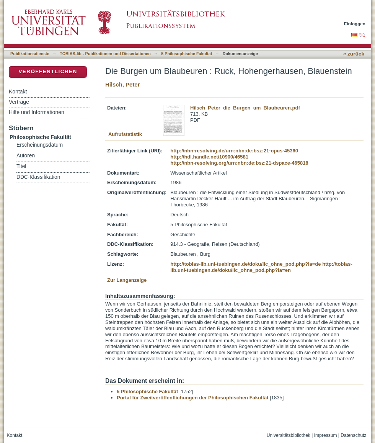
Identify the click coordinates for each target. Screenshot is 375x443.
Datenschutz (353, 435)
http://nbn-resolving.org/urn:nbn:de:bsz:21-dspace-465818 (239, 163)
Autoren (25, 156)
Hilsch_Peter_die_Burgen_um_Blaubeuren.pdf (245, 108)
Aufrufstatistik (125, 134)
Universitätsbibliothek (288, 435)
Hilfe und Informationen (36, 112)
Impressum (325, 435)
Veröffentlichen (47, 71)
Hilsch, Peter (122, 84)
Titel (21, 166)
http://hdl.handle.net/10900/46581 (209, 157)
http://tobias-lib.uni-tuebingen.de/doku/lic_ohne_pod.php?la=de (245, 264)
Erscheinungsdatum (39, 145)
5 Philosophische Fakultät (186, 53)
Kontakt (18, 91)
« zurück (353, 54)
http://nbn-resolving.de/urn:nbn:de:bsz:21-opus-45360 (234, 151)
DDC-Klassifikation (38, 177)
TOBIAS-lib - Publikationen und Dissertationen (105, 53)
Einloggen (355, 23)
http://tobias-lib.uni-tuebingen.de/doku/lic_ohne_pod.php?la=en (261, 267)
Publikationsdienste (29, 53)
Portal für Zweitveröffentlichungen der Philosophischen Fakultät (193, 397)
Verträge (19, 102)
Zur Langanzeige (127, 280)
